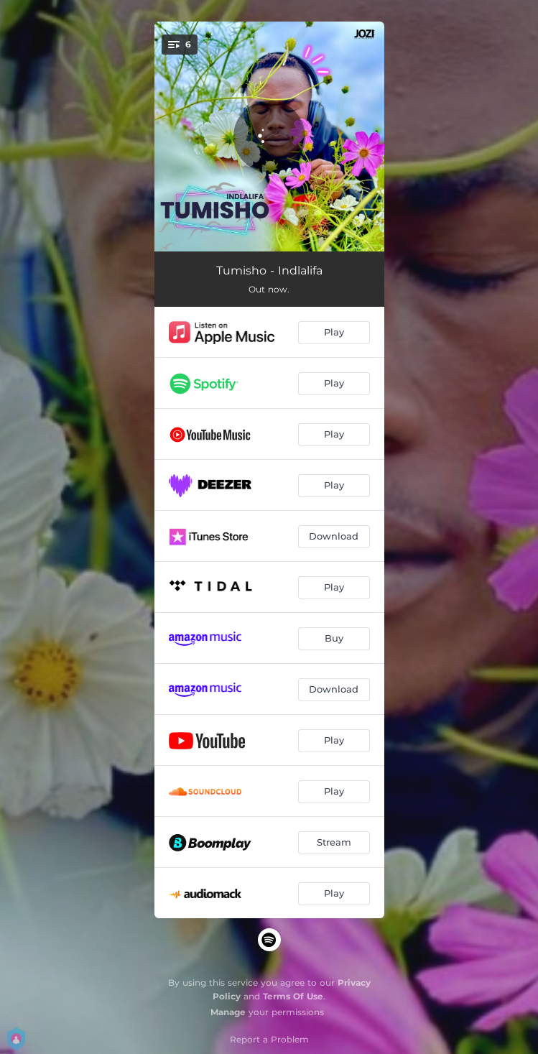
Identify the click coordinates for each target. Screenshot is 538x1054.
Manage (228, 1012)
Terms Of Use (293, 996)
